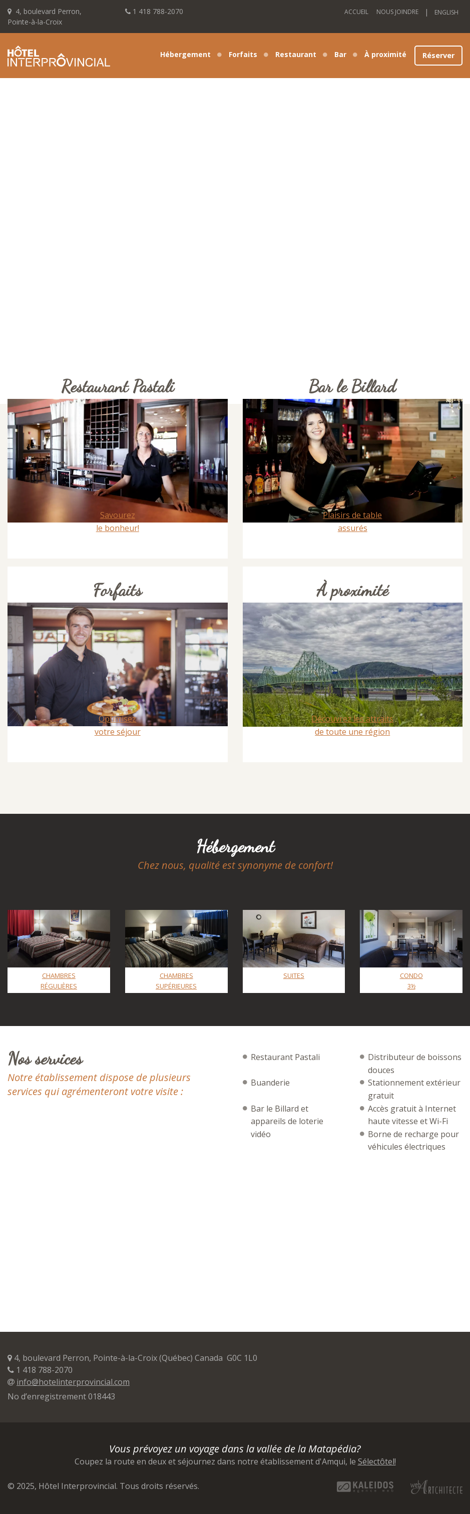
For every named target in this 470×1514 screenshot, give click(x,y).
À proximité (385, 54)
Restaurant (295, 54)
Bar (340, 54)
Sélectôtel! (377, 1461)
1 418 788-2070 (158, 11)
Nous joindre (397, 12)
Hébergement (185, 54)
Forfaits (243, 54)
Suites (293, 975)
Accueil (356, 12)
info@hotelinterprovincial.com (73, 1381)
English (446, 12)
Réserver (438, 55)
